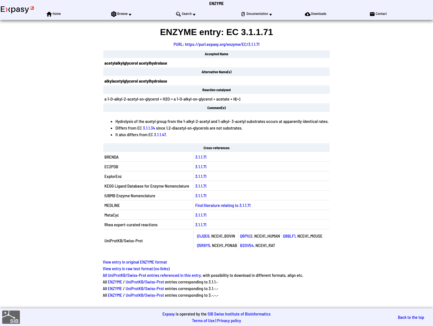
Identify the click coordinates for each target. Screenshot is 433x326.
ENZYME (216, 3)
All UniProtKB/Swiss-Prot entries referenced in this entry (152, 275)
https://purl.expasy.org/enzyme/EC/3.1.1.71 (222, 44)
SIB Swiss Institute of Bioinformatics (238, 313)
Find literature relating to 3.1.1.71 (222, 205)
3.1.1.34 (149, 127)
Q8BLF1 (289, 235)
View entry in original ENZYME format (135, 261)
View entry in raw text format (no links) (136, 268)
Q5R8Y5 (203, 245)
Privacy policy (229, 320)
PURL (178, 44)
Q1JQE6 (203, 235)
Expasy (168, 313)
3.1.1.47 (160, 134)
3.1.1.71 (200, 156)
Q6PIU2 (246, 235)
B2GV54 (247, 245)
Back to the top (411, 317)
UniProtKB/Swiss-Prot (145, 281)
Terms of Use (203, 320)
